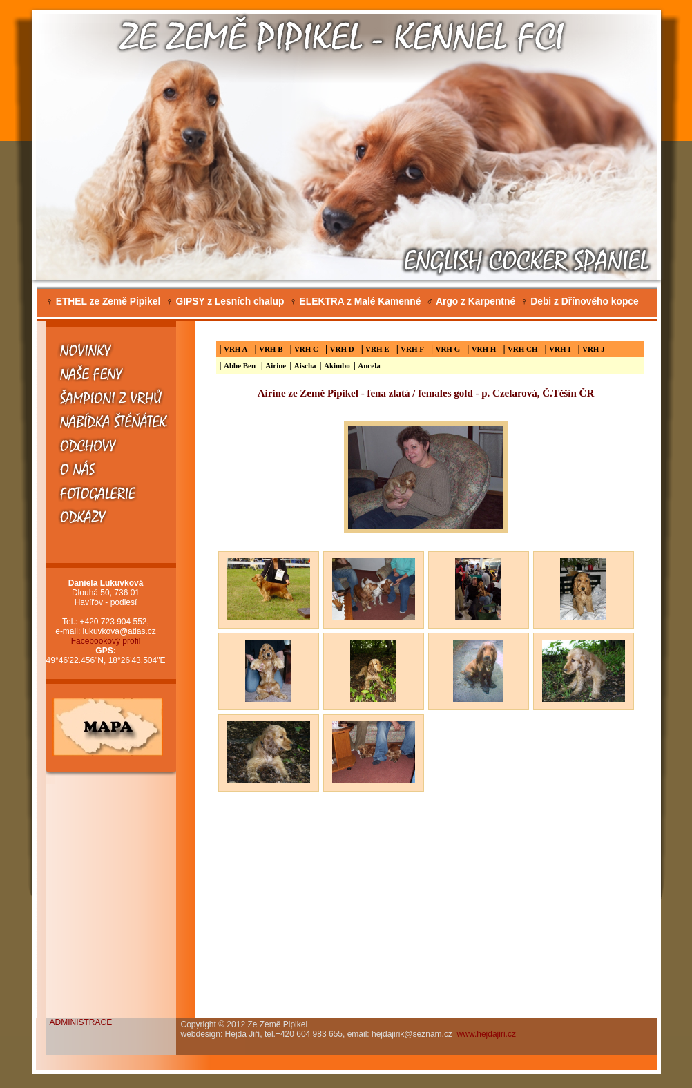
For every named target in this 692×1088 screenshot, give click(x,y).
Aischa (305, 365)
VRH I (559, 349)
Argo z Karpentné (470, 301)
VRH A (236, 349)
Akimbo (337, 365)
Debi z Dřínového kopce (580, 301)
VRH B (271, 349)
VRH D (342, 349)
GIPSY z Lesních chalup (225, 301)
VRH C (306, 349)
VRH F (412, 349)
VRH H (484, 349)
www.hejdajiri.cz (486, 1034)
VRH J (593, 349)
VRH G (447, 349)
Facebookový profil (106, 641)
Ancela (369, 365)
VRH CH (523, 349)
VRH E (377, 349)
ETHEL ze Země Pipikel (103, 301)
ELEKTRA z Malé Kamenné (355, 301)
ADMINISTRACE (81, 1022)
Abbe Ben (241, 365)
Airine (275, 365)
